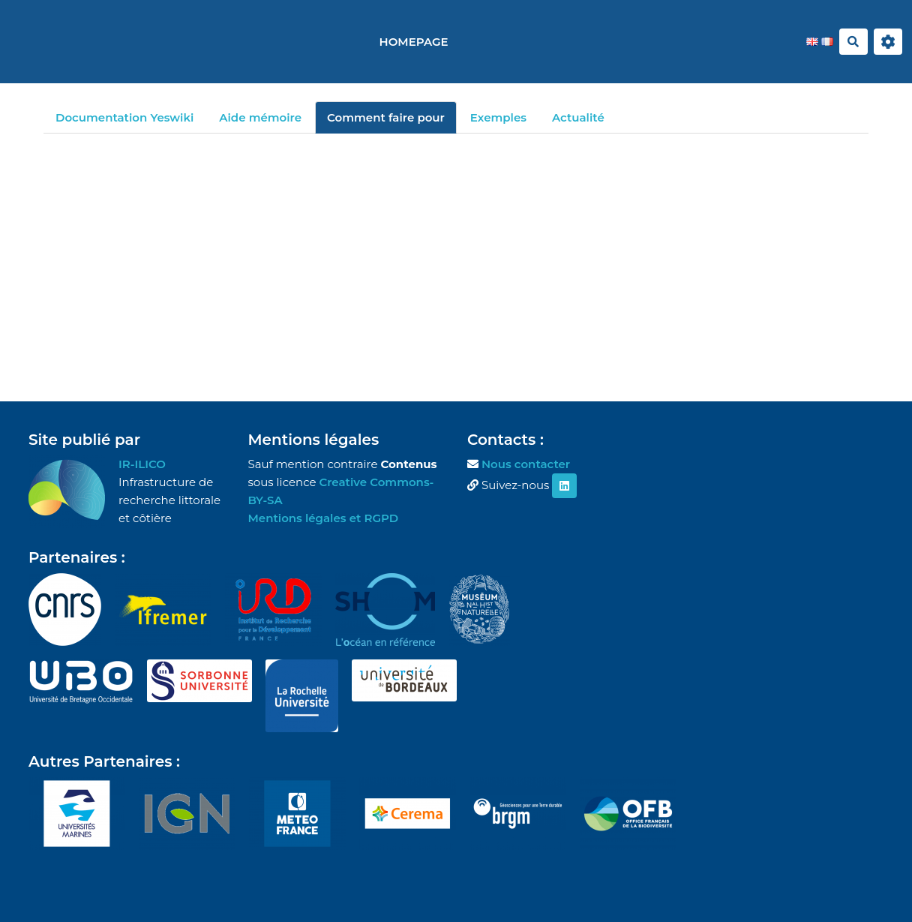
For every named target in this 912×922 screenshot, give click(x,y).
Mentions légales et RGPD (323, 518)
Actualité (578, 117)
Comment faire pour (386, 117)
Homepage (414, 42)
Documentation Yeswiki (125, 117)
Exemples (498, 117)
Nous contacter (526, 464)
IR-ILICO (142, 464)
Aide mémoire (260, 117)
